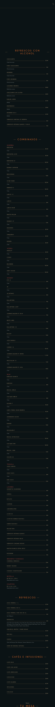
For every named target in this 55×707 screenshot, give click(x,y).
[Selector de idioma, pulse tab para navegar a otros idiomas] (27, 644)
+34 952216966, (23, 616)
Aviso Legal (27, 635)
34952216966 (36, 694)
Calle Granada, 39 (27, 611)
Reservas (30, 694)
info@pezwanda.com (31, 616)
